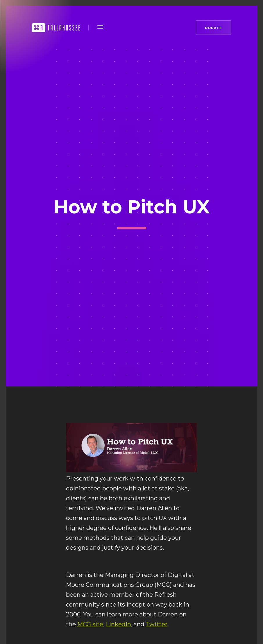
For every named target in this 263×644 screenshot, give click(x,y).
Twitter (156, 624)
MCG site (90, 624)
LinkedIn (118, 624)
